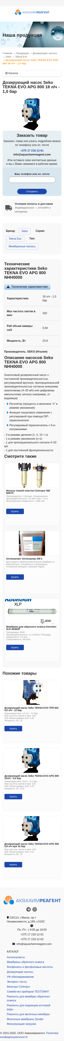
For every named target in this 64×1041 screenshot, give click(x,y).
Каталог (11, 73)
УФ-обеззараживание (20, 976)
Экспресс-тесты (17, 981)
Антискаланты (16, 957)
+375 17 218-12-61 (32, 150)
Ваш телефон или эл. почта (32, 173)
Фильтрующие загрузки (21, 1023)
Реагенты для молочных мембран (28, 1014)
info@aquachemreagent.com (32, 944)
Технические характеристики (29, 286)
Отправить (32, 191)
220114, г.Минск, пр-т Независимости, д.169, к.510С (26, 919)
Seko (8, 56)
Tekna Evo (21, 56)
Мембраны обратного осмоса (25, 962)
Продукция (22, 53)
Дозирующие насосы (45, 53)
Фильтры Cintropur (18, 986)
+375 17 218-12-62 (32, 939)
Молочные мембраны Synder (25, 1019)
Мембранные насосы (22, 246)
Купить (15, 511)
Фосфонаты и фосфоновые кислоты (30, 966)
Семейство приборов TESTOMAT (28, 991)
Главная (7, 53)
